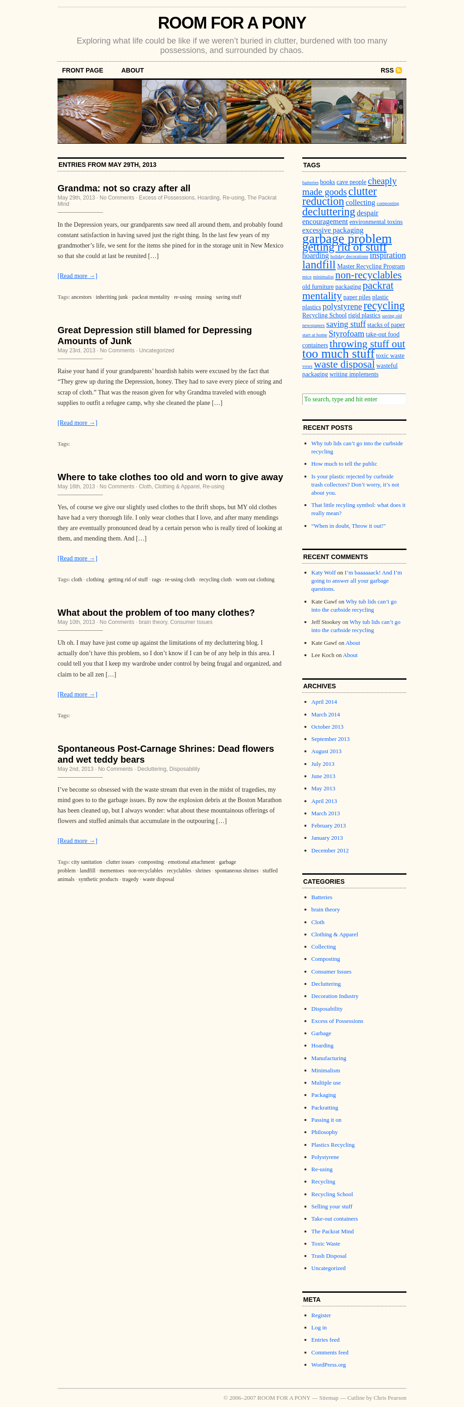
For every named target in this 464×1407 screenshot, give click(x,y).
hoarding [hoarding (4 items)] (315, 255)
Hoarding (209, 198)
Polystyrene (325, 1157)
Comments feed (329, 1352)
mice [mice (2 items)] (307, 276)
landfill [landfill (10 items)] (319, 264)
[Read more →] (77, 276)
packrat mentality (151, 297)
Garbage (321, 1033)
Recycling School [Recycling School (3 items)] (324, 315)
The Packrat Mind (332, 1231)
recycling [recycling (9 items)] (384, 305)
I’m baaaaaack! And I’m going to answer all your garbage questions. (356, 580)
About (132, 70)
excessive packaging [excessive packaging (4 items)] (332, 230)
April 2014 (324, 701)
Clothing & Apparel (177, 486)
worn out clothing (255, 579)
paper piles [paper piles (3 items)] (357, 297)
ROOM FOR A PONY (232, 23)
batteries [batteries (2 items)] (310, 182)
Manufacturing (328, 1058)
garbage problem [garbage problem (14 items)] (347, 238)
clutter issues (120, 862)
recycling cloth (215, 579)
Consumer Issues (191, 622)
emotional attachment (191, 862)
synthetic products (98, 879)
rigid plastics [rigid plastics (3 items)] (364, 315)
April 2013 (324, 801)
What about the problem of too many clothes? (156, 613)
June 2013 (323, 776)
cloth (77, 579)
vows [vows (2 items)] (307, 366)
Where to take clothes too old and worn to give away (170, 477)
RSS (387, 70)
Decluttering (151, 769)
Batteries (321, 897)
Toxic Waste (325, 1243)
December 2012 (330, 850)
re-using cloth (180, 579)
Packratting (324, 1107)
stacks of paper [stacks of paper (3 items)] (386, 324)
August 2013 (326, 751)
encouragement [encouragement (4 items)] (325, 221)
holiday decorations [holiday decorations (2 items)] (349, 256)
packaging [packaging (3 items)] (348, 286)
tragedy (130, 879)
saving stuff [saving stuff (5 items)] (346, 324)
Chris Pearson (389, 1397)
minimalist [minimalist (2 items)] (323, 276)
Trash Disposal (329, 1255)
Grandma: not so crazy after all (124, 188)
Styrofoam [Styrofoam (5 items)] (346, 333)
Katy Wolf (323, 572)
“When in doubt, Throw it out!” (348, 525)
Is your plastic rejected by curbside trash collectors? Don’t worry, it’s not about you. (355, 484)
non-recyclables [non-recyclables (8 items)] (368, 275)
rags (156, 579)
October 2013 (327, 726)
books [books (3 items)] (327, 182)
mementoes (112, 870)
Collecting (323, 946)
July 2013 (322, 763)
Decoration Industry (334, 996)
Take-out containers (334, 1218)
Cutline (356, 1397)
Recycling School (332, 1194)
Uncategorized (156, 350)
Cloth (145, 486)
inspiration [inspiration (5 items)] (388, 255)
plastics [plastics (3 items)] (311, 307)
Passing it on (326, 1119)
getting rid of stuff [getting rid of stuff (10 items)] (344, 246)
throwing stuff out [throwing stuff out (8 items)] (367, 344)
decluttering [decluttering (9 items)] (328, 211)
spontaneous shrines (236, 870)
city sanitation (87, 862)
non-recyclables (145, 870)
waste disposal (158, 879)
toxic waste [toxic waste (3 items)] (390, 355)
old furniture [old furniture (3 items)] (318, 286)
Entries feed (325, 1339)
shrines (203, 870)
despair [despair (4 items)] (367, 213)
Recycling (323, 1181)
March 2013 (325, 813)
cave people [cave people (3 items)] (352, 182)
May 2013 (323, 788)
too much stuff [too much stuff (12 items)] (338, 353)
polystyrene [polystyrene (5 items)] (342, 306)
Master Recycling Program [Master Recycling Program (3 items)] (371, 266)
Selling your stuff (332, 1206)
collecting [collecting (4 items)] (360, 202)
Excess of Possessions (166, 198)
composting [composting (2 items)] (388, 203)
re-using (183, 297)
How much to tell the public (344, 463)
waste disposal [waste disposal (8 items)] (344, 364)
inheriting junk (112, 297)
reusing (204, 297)
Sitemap (329, 1397)
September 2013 (330, 738)
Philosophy (324, 1132)
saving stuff (229, 297)
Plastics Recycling (333, 1144)
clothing (95, 579)
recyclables (179, 870)
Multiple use (326, 1082)
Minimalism (325, 1070)
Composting (325, 958)
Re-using (233, 198)
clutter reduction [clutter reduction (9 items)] (339, 196)
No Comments (117, 198)
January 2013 (327, 837)
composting (151, 862)
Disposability (184, 769)
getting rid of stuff (128, 579)
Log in (319, 1327)
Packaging (323, 1094)
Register (321, 1315)
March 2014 (325, 714)
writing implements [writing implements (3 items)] (353, 374)
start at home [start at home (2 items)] (314, 334)
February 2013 (328, 825)
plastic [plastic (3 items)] (380, 297)
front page (82, 70)
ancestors (82, 297)
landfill (88, 870)
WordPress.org (328, 1364)
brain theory (153, 622)
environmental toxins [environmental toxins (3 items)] (375, 222)
